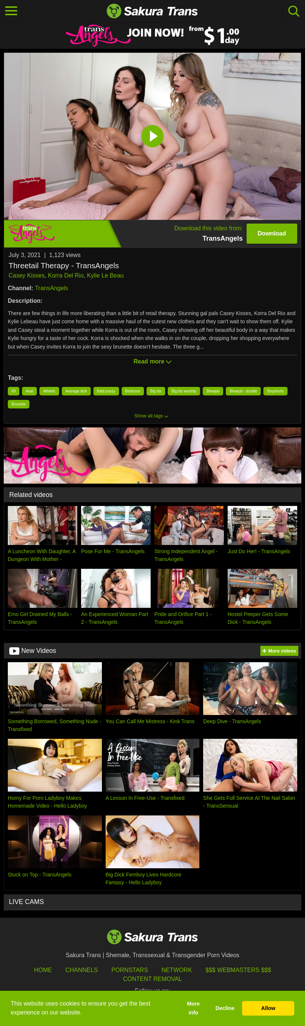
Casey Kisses (27, 275)
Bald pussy (106, 391)
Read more (152, 361)
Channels (81, 970)
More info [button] (193, 1008)
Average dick (76, 391)
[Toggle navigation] (11, 11)
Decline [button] (224, 1008)
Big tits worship (183, 391)
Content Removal (152, 979)
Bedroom (133, 391)
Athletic (49, 391)
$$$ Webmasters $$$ (238, 970)
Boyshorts (275, 391)
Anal (29, 391)
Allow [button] (268, 1008)
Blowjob (212, 391)
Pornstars (129, 970)
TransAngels (51, 288)
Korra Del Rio (66, 275)
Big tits (155, 391)
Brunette (19, 404)
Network (176, 970)
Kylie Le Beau (105, 275)
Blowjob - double (243, 391)
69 (14, 391)
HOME (43, 970)
